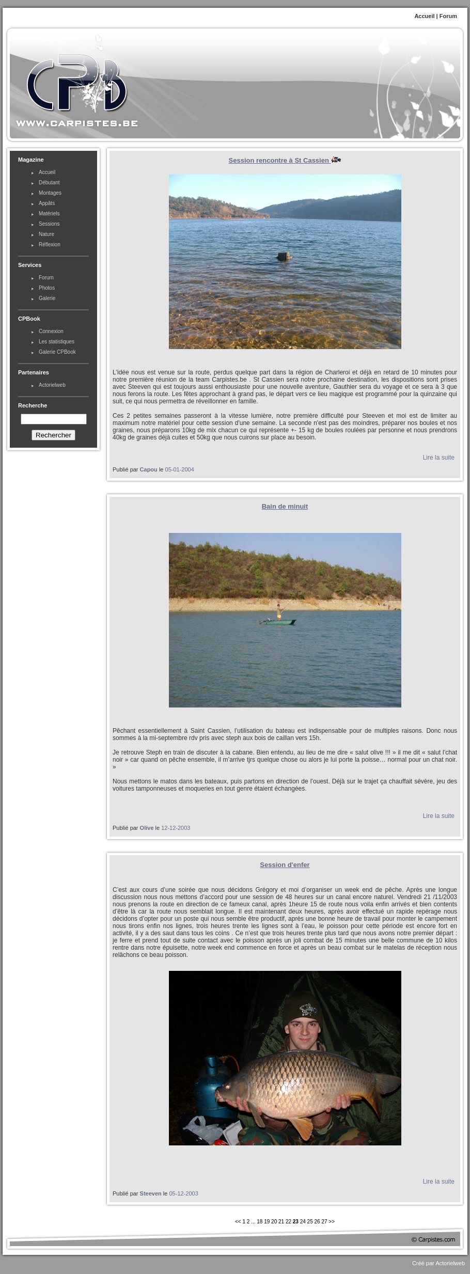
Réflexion (49, 244)
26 (317, 1221)
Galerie (47, 298)
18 (259, 1221)
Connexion (51, 331)
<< (238, 1221)
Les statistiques (56, 341)
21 (281, 1221)
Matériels (49, 213)
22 (288, 1221)
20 (274, 1221)
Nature (46, 234)
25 (310, 1221)
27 (324, 1221)
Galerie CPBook (57, 352)
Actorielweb (52, 385)
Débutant (49, 182)
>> (331, 1221)
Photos (47, 288)
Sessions (49, 224)
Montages (50, 193)
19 (267, 1221)
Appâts (47, 203)
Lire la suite (439, 457)
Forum (448, 16)
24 (303, 1221)
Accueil (424, 16)
